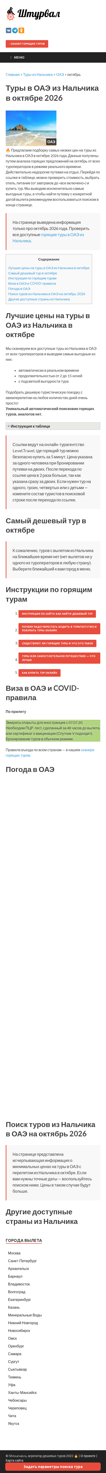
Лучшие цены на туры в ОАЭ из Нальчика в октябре (49, 268)
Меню (19, 57)
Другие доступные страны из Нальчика (39, 299)
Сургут (13, 1361)
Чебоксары (17, 1400)
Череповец (17, 1408)
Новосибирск (19, 1330)
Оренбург (16, 1346)
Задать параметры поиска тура (53, 1467)
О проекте (87, 1456)
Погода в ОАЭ (19, 288)
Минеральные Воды (25, 1315)
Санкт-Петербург (22, 1261)
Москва (14, 1253)
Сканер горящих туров (27, 43)
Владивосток (19, 1284)
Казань (14, 1307)
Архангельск (18, 1268)
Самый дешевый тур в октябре (32, 273)
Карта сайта (14, 1460)
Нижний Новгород (23, 1323)
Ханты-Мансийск (22, 1392)
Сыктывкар (17, 1369)
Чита (12, 1416)
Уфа (11, 1385)
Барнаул (15, 1276)
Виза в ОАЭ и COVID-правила (32, 283)
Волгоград (16, 1292)
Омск (12, 1338)
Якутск (13, 1423)
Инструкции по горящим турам (32, 278)
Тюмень (14, 1377)
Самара (14, 1354)
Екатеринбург (19, 1299)
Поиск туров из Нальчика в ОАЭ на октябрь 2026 (46, 294)
